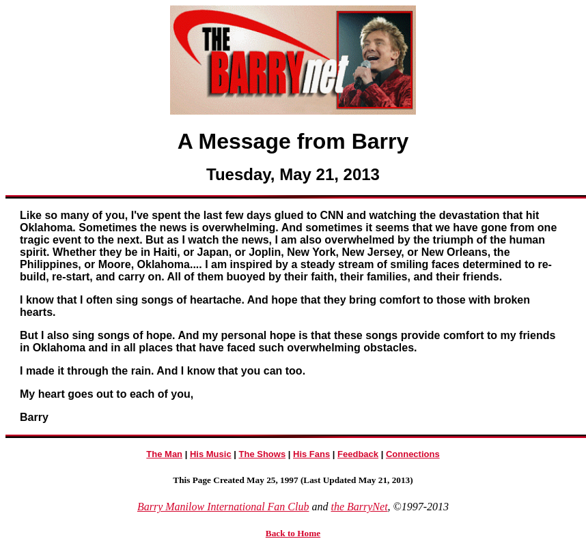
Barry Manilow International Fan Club (223, 506)
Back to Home (293, 533)
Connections (413, 454)
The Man (164, 454)
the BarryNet (359, 506)
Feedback (357, 454)
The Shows (262, 454)
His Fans (311, 454)
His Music (211, 454)
